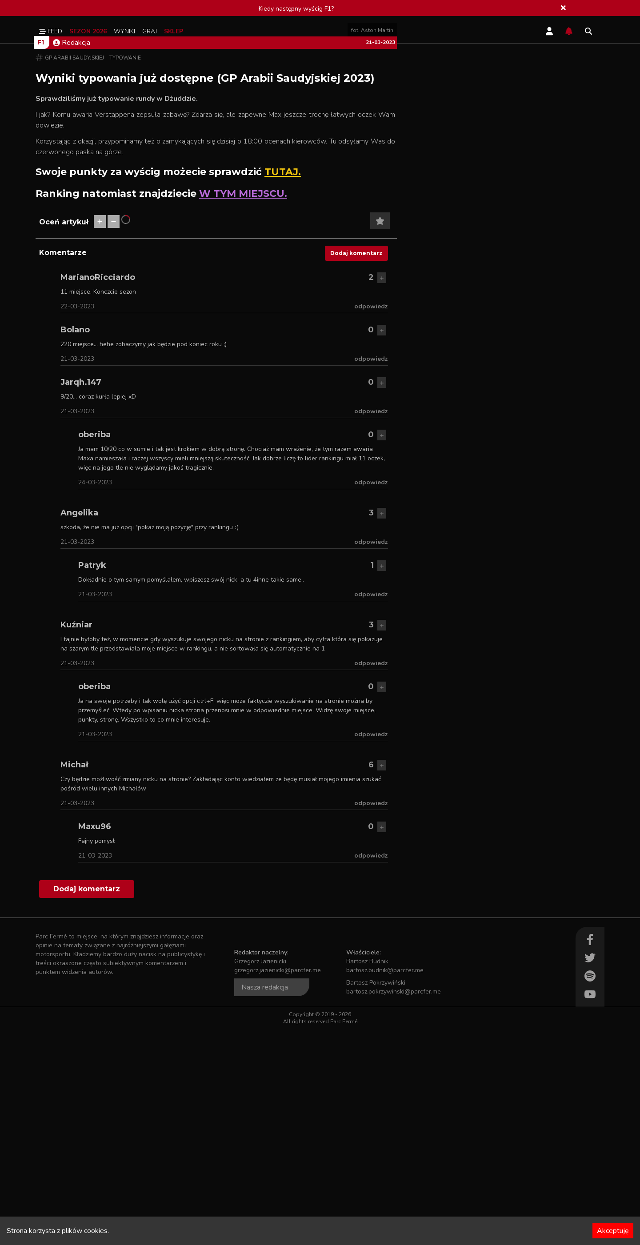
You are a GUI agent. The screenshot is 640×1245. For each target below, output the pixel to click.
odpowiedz (371, 523)
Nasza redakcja (264, 1204)
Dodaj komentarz (356, 469)
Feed (50, 31)
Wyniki (124, 31)
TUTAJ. (282, 388)
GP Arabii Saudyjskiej (74, 274)
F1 (40, 259)
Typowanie (125, 274)
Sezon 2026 (88, 31)
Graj (149, 31)
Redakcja (71, 259)
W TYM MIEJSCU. (243, 410)
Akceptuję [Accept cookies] (613, 1231)
